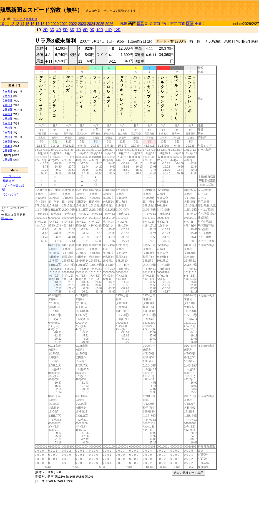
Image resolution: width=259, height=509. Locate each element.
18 (42, 24)
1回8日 (7, 128)
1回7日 (7, 132)
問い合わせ (7, 218)
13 (17, 24)
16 (32, 24)
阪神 (190, 24)
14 (22, 24)
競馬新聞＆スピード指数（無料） (41, 10)
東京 (157, 23)
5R (65, 30)
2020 (55, 24)
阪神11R (31, 19)
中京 (173, 23)
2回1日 (7, 123)
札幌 (123, 23)
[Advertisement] (206, 8)
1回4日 (7, 146)
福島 (140, 24)
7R (78, 30)
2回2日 (7, 118)
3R (52, 30)
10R (99, 30)
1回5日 (7, 141)
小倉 (198, 23)
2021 (64, 24)
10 (2, 24)
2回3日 (7, 114)
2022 (73, 24)
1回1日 (7, 159)
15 (27, 24)
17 (37, 24)
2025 (100, 24)
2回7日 (7, 96)
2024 (91, 24)
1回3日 (7, 150)
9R (92, 30)
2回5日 (7, 105)
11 (7, 24)
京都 (181, 23)
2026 (109, 24)
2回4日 (7, 109)
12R (117, 30)
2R (45, 30)
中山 (165, 23)
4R (58, 30)
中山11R (19, 19)
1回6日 (7, 137)
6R (72, 30)
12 (12, 24)
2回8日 (7, 91)
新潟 (148, 23)
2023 (82, 24)
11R (108, 30)
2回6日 (7, 100)
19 (47, 24)
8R (85, 30)
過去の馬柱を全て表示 (188, 472)
